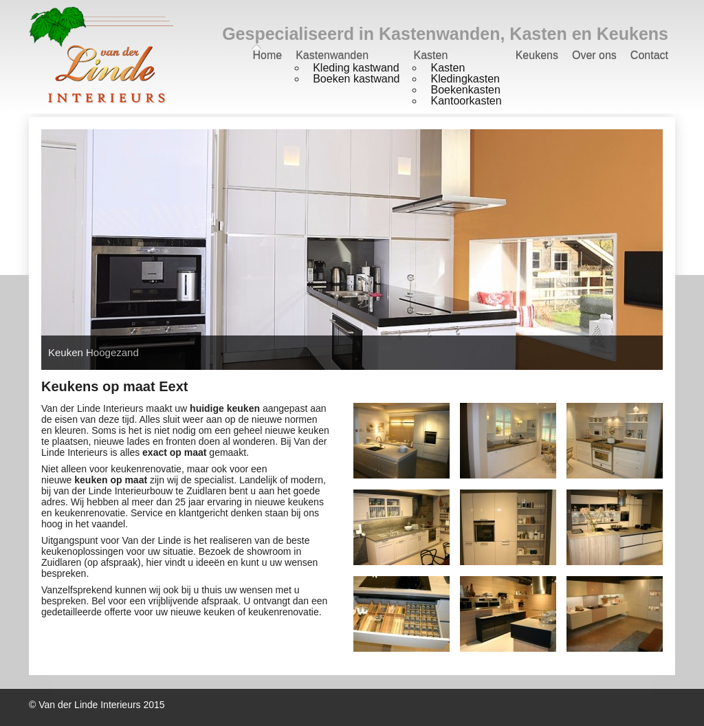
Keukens (537, 55)
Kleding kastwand (356, 68)
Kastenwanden (332, 55)
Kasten (430, 55)
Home (267, 55)
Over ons (594, 55)
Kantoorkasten (465, 101)
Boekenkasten (465, 90)
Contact (649, 55)
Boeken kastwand (356, 79)
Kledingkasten (465, 79)
